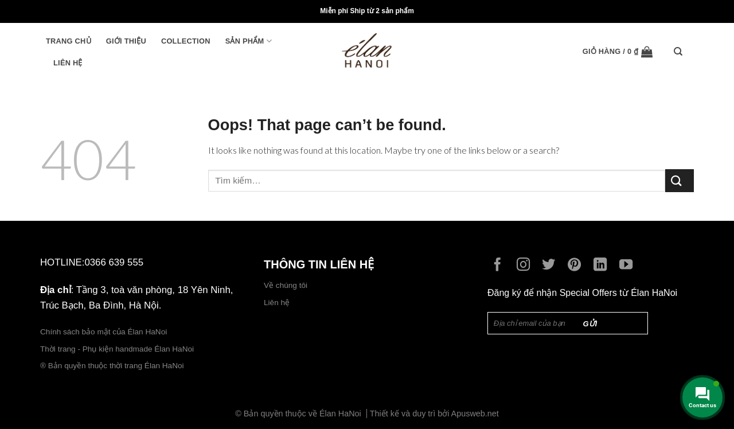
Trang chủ (68, 41)
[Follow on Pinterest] (577, 265)
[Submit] (679, 180)
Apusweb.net (475, 413)
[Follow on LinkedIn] (603, 265)
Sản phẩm (248, 41)
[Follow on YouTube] (628, 265)
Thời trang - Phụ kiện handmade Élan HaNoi (118, 349)
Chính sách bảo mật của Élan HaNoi (103, 331)
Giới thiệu (126, 41)
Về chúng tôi (285, 285)
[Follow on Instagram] (526, 265)
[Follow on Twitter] (551, 265)
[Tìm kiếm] (681, 52)
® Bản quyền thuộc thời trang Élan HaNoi (112, 365)
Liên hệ (68, 62)
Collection (185, 41)
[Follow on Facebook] (500, 265)
